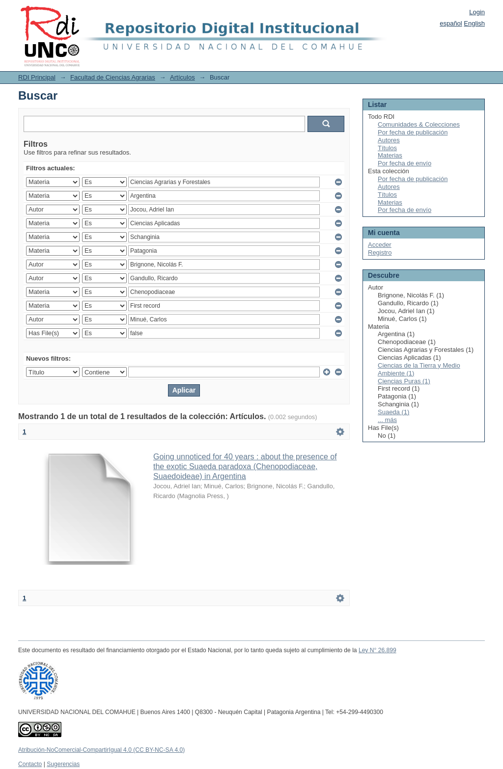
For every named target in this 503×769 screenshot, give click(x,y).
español (451, 23)
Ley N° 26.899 (377, 650)
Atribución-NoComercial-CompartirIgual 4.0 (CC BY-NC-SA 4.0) (101, 749)
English (474, 23)
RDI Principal (37, 77)
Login (477, 12)
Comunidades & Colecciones (419, 124)
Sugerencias (63, 764)
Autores (389, 140)
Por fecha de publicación (412, 132)
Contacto (30, 764)
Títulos (387, 148)
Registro (379, 252)
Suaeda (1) (393, 412)
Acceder (379, 244)
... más (387, 420)
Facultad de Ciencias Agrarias (112, 77)
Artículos (182, 77)
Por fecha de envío (404, 163)
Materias (390, 155)
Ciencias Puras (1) (404, 381)
